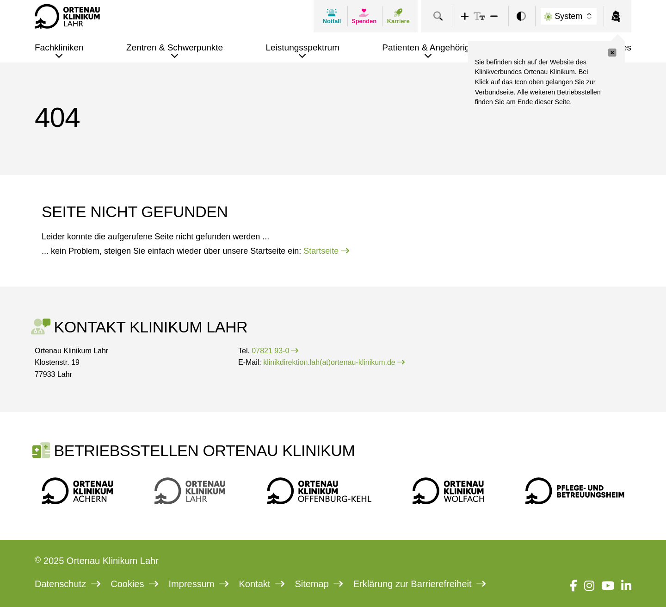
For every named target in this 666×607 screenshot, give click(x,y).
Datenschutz (67, 584)
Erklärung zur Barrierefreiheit (419, 584)
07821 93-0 (275, 351)
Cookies (134, 584)
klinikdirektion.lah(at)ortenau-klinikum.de (333, 362)
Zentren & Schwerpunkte (174, 47)
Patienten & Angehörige (428, 47)
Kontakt (261, 584)
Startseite (326, 251)
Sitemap (319, 584)
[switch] (521, 16)
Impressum (198, 584)
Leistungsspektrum (302, 47)
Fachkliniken (59, 47)
